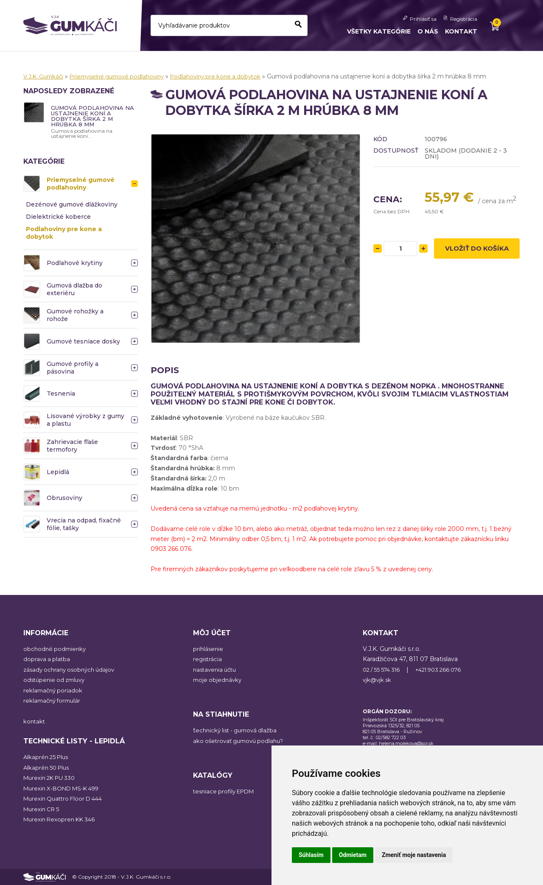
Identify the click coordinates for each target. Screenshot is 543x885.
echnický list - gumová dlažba (239, 730)
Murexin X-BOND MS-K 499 (64, 788)
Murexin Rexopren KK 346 (61, 819)
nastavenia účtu (216, 669)
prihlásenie (208, 649)
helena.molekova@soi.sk (406, 743)
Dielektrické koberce (58, 218)
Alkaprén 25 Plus (47, 757)
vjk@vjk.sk (378, 680)
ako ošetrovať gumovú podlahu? (241, 741)
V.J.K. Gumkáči (45, 76)
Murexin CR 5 (42, 809)
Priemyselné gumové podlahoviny (124, 76)
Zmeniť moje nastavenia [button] (414, 854)
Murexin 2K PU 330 (51, 778)
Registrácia (463, 19)
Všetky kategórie (379, 31)
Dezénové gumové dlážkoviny (72, 206)
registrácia (208, 659)
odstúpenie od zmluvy (56, 680)
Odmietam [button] (353, 854)
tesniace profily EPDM (226, 791)
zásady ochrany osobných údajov (71, 669)
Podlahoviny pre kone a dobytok (229, 76)
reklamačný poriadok (54, 690)
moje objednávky (218, 680)
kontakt (34, 721)
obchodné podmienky (56, 649)
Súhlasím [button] (311, 854)
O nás (427, 31)
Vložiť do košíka (476, 250)
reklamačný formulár (53, 700)
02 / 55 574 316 (384, 669)
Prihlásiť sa (423, 19)
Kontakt (461, 31)
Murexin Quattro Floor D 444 (66, 798)
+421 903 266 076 (446, 669)
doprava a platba (47, 659)
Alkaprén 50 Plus (48, 767)
